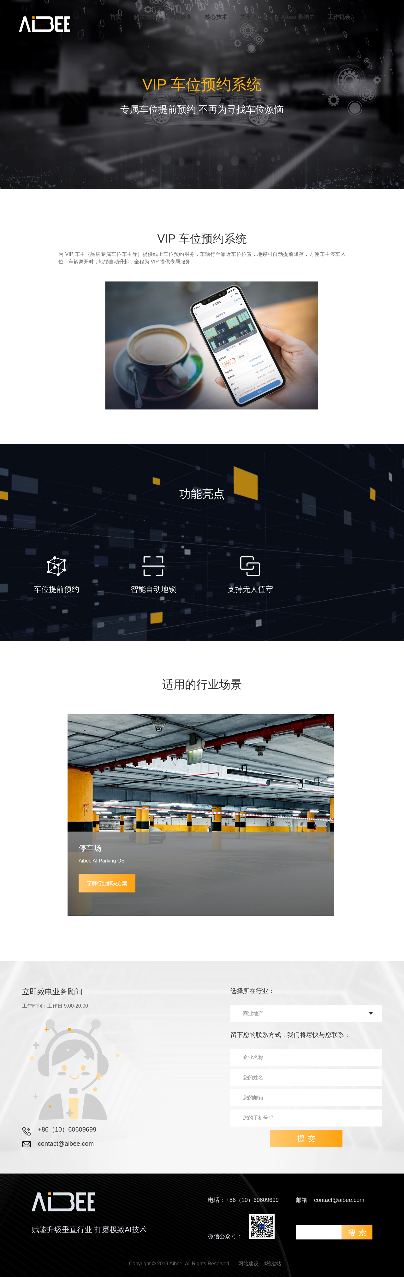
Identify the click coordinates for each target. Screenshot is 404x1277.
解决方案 (145, 17)
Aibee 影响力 (298, 17)
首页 (115, 17)
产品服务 (180, 17)
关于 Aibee (254, 17)
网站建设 (248, 1263)
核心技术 (216, 17)
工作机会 (339, 17)
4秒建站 (273, 1263)
